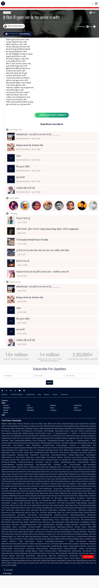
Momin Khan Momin (33, 459)
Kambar (8, 438)
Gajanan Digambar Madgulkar (23, 447)
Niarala (29, 500)
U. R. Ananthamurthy (43, 435)
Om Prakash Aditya (27, 474)
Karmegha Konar (64, 440)
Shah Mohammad (70, 507)
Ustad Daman (65, 503)
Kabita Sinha (26, 515)
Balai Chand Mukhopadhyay (15, 440)
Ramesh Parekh (62, 548)
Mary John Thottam (66, 464)
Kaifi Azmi (43, 563)
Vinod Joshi (56, 534)
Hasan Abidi (84, 455)
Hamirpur (53, 410)
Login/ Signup (88, 557)
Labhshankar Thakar (85, 531)
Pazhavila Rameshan (84, 469)
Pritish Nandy (25, 555)
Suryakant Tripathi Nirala (26, 445)
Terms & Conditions (17, 394)
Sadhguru (67, 563)
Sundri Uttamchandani (53, 455)
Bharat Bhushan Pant (43, 553)
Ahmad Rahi (87, 505)
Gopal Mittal (70, 426)
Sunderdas (32, 491)
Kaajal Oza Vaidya (14, 536)
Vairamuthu (49, 450)
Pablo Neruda (47, 512)
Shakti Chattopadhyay (22, 524)
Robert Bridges (87, 510)
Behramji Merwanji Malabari (70, 539)
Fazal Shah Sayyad (52, 505)
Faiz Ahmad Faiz (38, 483)
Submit (49, 382)
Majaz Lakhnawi (71, 486)
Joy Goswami (54, 517)
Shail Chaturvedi (32, 481)
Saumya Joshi (43, 531)
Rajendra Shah (85, 546)
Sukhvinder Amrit (54, 503)
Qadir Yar (52, 507)
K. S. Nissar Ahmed (56, 435)
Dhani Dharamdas (22, 491)
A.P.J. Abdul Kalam (21, 541)
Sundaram (75, 543)
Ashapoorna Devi (10, 519)
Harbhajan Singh (86, 503)
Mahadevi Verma (77, 553)
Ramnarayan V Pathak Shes (67, 541)
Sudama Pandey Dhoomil (82, 471)
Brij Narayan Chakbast (28, 426)
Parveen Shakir (81, 474)
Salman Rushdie (71, 467)
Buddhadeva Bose (14, 515)
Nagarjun (68, 462)
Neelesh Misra (59, 563)
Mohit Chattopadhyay (62, 529)
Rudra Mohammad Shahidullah (46, 467)
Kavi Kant (82, 551)
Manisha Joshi (87, 534)
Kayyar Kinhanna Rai (13, 474)
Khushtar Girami (29, 423)
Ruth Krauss (40, 455)
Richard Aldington (68, 455)
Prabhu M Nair (51, 498)
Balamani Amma (31, 440)
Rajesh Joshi (60, 443)
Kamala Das (10, 479)
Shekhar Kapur (81, 464)
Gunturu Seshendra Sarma (37, 479)
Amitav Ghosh (58, 452)
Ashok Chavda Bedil (35, 534)
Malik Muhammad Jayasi (17, 495)
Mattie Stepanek (17, 467)
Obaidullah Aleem (37, 488)
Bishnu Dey (54, 524)
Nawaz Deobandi (42, 445)
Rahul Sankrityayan (71, 443)
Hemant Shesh (75, 476)
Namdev (7, 462)
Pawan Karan (82, 467)
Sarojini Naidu (44, 462)
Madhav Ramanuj (72, 531)
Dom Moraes (85, 476)
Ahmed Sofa (20, 431)
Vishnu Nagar (18, 488)
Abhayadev (43, 464)
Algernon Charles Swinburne (42, 551)
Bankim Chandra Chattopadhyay (42, 541)
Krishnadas (26, 488)
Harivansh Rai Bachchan (40, 500)
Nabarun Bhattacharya (81, 426)
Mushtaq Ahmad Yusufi (45, 481)
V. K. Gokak (71, 433)
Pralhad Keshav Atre (58, 469)
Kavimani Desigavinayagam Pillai (33, 443)
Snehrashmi (18, 539)
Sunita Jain (28, 450)
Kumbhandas (87, 488)
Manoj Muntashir (82, 560)
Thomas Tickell (76, 510)
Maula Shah (41, 505)
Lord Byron (32, 512)
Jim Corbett (66, 435)
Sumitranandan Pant (51, 486)
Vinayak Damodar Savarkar (85, 479)
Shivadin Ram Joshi (47, 471)
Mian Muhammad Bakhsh (44, 510)
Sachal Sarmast (20, 507)
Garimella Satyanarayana (65, 447)
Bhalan (7, 534)
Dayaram (77, 546)
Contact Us (64, 394)
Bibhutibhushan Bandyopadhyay (75, 428)
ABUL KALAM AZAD (43, 560)
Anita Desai (52, 464)
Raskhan (81, 495)
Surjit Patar (19, 505)
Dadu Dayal (62, 491)
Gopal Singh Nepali (60, 471)
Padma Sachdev (83, 512)
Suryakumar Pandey (47, 529)
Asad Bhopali (30, 455)
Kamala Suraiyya (82, 457)
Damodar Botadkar (24, 551)
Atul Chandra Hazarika (82, 431)
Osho (41, 503)
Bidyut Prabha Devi (12, 452)
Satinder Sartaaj (10, 503)
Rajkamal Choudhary (77, 498)
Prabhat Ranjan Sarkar (67, 517)
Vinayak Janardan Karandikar (79, 450)
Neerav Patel (86, 529)
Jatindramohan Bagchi (62, 522)
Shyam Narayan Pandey (54, 495)
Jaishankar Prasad (77, 524)
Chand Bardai (39, 493)
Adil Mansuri (78, 534)
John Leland (66, 512)
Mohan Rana (23, 471)
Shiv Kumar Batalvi (30, 505)
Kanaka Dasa (34, 433)
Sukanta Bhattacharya (58, 527)
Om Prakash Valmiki (57, 462)
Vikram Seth (61, 467)
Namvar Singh (10, 431)
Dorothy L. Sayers (71, 469)
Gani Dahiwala (23, 534)
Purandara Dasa (44, 433)
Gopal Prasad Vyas (63, 483)
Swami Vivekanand (46, 459)
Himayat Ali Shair (51, 447)
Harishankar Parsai (13, 471)
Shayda (63, 531)
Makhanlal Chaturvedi (28, 553)
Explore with (18, 34)
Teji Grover (70, 471)
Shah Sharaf (78, 505)
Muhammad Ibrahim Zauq (83, 481)
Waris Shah (58, 510)
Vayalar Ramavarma (18, 438)
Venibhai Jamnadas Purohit (38, 543)
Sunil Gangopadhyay (42, 517)
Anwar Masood (10, 505)
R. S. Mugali (80, 445)
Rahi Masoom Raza (12, 555)
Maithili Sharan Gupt (14, 527)
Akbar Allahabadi (70, 474)
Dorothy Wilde (48, 452)
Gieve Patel (39, 426)
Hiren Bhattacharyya (75, 459)
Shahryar (42, 476)
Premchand (74, 512)
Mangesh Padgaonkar (68, 438)
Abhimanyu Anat (50, 476)
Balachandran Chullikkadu (24, 428)
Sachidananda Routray (13, 493)
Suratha (55, 450)
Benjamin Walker (38, 428)
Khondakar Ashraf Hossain (16, 469)
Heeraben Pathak (75, 529)
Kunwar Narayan (63, 498)
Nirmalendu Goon (30, 517)
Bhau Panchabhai (39, 447)
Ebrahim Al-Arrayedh (70, 500)
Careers (55, 394)
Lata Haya (41, 558)
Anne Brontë (72, 479)
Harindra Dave (67, 543)
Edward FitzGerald (45, 469)
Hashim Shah (10, 507)
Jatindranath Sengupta (40, 519)
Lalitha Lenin (11, 445)
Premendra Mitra (40, 522)
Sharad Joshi (22, 486)
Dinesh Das (21, 519)
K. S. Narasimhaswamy (59, 433)
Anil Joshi (50, 543)
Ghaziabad (30, 410)
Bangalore (6, 408)
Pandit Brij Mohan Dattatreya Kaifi (55, 426)
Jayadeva (9, 433)
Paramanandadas (76, 488)
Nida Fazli (81, 500)
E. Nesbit (87, 498)
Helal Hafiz (19, 517)
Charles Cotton (30, 507)
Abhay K (29, 519)
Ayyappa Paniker (30, 438)
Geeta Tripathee (78, 462)
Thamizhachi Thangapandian (47, 440)
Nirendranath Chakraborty (53, 515)
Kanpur (5, 413)
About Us (4, 394)
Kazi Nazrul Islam (84, 527)
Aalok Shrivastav (12, 486)
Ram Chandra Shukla (19, 481)
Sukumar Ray (10, 524)
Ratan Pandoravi (17, 423)
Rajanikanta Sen (19, 435)
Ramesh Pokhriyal (30, 435)
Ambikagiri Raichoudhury (55, 431)
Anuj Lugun (72, 457)
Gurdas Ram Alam (32, 503)
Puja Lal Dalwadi (77, 536)
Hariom (37, 563)
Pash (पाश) (50, 563)
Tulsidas (15, 433)
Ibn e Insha (40, 486)
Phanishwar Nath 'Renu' (70, 495)
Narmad (9, 543)
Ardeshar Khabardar (49, 548)
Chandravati (88, 519)
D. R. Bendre (81, 433)
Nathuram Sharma (25, 483)
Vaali (54, 443)
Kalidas (77, 455)
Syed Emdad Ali (80, 517)
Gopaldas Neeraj (12, 548)
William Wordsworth (29, 527)
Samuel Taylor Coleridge (78, 435)
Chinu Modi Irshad (11, 531)
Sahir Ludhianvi (20, 558)
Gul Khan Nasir (85, 491)
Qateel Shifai (87, 452)
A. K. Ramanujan (39, 450)
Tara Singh (25, 493)
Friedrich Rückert (53, 491)
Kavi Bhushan (42, 495)
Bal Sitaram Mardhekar (81, 447)
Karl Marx (41, 498)
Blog (39, 394)
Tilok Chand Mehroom (13, 426)
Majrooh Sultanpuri (50, 483)
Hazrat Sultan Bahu (28, 510)
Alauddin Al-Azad (17, 462)
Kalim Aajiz (61, 486)
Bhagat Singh (36, 555)
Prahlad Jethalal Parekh (31, 539)
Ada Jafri (27, 476)
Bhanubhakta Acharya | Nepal (26, 560)
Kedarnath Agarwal (13, 498)
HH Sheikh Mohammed (60, 493)
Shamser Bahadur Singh (58, 457)
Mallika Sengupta (65, 524)
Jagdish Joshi (33, 531)
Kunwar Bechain (69, 555)
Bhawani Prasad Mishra (57, 560)
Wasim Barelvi (19, 476)
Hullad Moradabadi (61, 479)
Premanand (43, 546)
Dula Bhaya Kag (26, 536)
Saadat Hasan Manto (85, 493)
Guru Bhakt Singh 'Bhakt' (43, 423)
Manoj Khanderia (85, 539)
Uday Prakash (72, 493)
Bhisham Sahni (7, 423)
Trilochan (87, 438)
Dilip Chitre (79, 438)
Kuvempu (89, 433)
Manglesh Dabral (41, 491)
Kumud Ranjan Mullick (26, 522)
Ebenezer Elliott (46, 555)
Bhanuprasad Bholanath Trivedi (43, 536)
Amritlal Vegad (25, 457)
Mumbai (53, 405)
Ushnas (14, 543)
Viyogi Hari (47, 493)
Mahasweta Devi (31, 431)
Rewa (52, 408)
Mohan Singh (75, 503)
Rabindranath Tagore (33, 529)
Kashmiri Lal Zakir (12, 457)
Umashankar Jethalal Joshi (79, 548)
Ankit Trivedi (14, 534)
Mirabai (32, 493)
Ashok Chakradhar (31, 495)
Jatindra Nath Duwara (17, 459)
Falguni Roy (68, 519)
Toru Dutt (39, 512)
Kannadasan (48, 443)
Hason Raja (50, 522)
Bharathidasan (82, 443)
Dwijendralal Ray (10, 517)
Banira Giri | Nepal (11, 560)
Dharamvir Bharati (12, 500)
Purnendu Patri (78, 519)
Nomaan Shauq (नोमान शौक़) (80, 563)
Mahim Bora (45, 457)
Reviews (46, 394)
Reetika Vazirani (55, 445)
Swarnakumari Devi (31, 462)
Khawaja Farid (80, 507)
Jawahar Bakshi (23, 531)
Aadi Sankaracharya (36, 452)
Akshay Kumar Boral (56, 519)
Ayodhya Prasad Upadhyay (40, 524)
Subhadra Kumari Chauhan (25, 563)
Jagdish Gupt (86, 483)
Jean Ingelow (58, 555)
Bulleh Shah (66, 510)
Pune (28, 405)
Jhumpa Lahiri (69, 452)
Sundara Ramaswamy (15, 443)
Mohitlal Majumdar (11, 522)
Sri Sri (46, 503)
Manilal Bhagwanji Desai (30, 546)
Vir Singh (89, 507)
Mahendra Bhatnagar (15, 464)
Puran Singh (60, 507)
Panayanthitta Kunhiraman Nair (64, 481)
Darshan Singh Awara (66, 505)
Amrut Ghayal (47, 534)
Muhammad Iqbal (22, 512)
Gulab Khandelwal (39, 474)
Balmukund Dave (22, 543)
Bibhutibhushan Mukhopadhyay (54, 428)
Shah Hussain (15, 510)
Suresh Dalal (58, 543)
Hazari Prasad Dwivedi (84, 486)
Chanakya (13, 491)
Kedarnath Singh (65, 553)
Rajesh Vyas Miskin (54, 531)
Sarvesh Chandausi (11, 483)
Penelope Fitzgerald (42, 507)
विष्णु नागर (8, 488)
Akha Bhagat (51, 546)
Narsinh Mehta (57, 551)
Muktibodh (22, 500)
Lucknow (30, 408)
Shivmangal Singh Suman (75, 423)
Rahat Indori (78, 452)
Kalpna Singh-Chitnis (21, 479)
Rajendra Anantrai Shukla (62, 536)
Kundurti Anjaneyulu (43, 438)
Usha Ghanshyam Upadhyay (55, 474)
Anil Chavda (64, 534)
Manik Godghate (55, 438)
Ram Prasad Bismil (34, 471)
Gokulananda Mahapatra (15, 455)
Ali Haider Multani (55, 500)
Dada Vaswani (24, 452)
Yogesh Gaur (50, 479)
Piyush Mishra (55, 553)
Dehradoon (77, 410)
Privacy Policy (30, 394)
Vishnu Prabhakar (29, 467)
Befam (86, 536)
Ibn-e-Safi (10, 435)
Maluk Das (70, 491)
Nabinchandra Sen (77, 522)
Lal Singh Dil (21, 503)
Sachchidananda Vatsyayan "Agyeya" (57, 558)
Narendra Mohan (10, 428)
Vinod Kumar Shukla (32, 469)
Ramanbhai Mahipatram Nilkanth (50, 539)
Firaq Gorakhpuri (75, 558)
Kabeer (13, 558)
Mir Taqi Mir (35, 476)
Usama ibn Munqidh (61, 459)
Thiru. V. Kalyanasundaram (79, 440)
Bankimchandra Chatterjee (17, 529)
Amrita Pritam (11, 512)
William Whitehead (43, 527)
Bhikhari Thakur (76, 483)
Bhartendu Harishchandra (29, 498)
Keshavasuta (9, 447)
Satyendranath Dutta (32, 464)
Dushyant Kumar (71, 560)
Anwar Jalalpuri (35, 457)
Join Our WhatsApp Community (51, 115)
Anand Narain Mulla (59, 423)
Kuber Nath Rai (9, 476)
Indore (76, 408)
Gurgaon (6, 405)
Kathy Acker (57, 512)
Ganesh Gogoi (69, 431)
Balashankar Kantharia (70, 551)
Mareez (71, 534)
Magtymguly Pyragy (51, 488)
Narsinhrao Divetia (11, 551)
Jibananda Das (71, 527)
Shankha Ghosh (37, 515)
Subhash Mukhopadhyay (71, 515)
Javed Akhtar (63, 450)
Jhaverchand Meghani (13, 553)
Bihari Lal (88, 495)
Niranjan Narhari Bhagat (65, 546)
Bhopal (5, 410)
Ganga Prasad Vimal (63, 476)
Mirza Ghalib (12, 563)
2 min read (7, 12)
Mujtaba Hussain (68, 445)
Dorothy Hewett (32, 486)
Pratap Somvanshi (32, 558)
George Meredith (64, 488)
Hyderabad (77, 405)
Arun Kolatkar (19, 450)
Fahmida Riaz (42, 431)
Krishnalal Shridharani (13, 546)
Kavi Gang (77, 491)
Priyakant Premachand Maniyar (30, 548)
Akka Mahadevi (23, 433)
